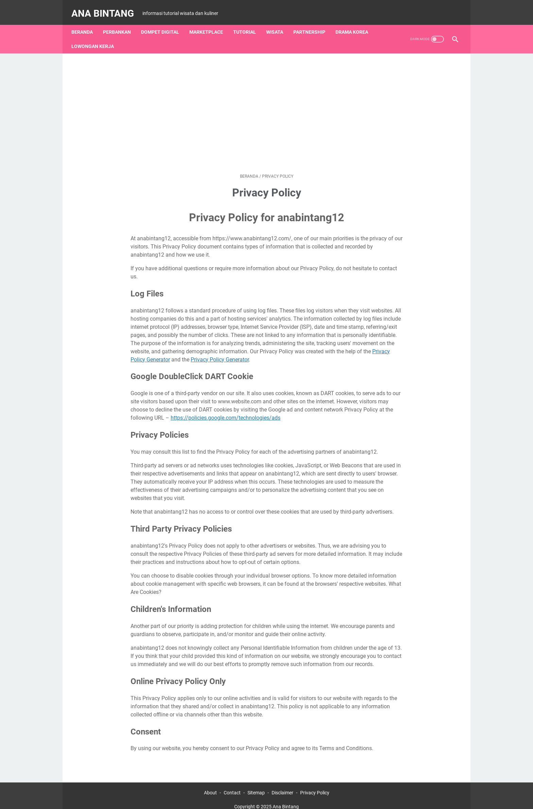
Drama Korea (355, 23)
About (210, 784)
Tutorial (248, 23)
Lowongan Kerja (96, 38)
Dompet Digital (163, 23)
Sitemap (256, 784)
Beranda (85, 23)
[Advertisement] (266, 104)
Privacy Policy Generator (220, 351)
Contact (232, 784)
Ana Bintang (106, 8)
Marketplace (209, 23)
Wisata (278, 23)
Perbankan (120, 23)
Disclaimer (282, 784)
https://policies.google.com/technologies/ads (225, 409)
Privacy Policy (314, 784)
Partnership (313, 23)
